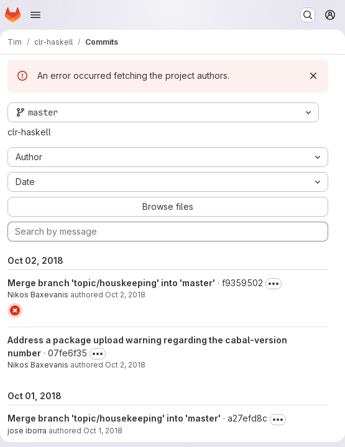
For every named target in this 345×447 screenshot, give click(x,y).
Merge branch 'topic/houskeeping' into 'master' (111, 283)
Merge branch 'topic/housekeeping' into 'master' (114, 418)
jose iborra (27, 430)
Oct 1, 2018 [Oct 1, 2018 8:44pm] (102, 430)
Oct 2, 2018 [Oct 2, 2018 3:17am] (125, 364)
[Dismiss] (313, 75)
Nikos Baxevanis (37, 294)
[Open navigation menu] (35, 15)
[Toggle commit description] (273, 283)
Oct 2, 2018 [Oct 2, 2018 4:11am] (125, 294)
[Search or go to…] (307, 14)
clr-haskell (29, 132)
